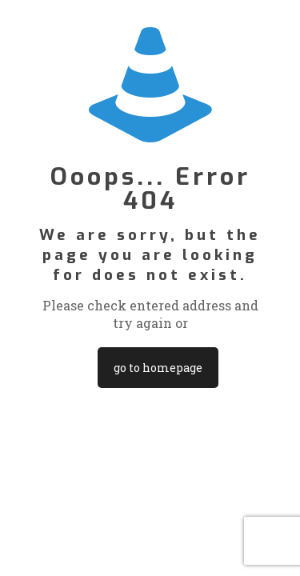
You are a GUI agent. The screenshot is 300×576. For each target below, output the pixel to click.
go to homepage (158, 367)
